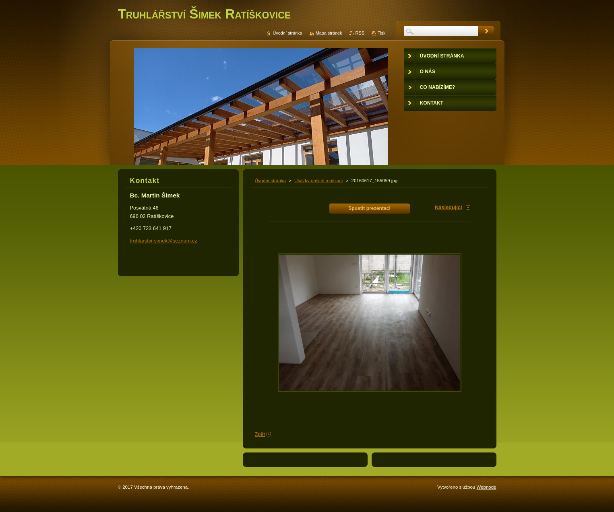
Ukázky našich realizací (318, 180)
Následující (448, 207)
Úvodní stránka (270, 180)
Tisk (382, 33)
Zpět (260, 434)
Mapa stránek (329, 33)
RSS (360, 33)
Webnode (486, 487)
